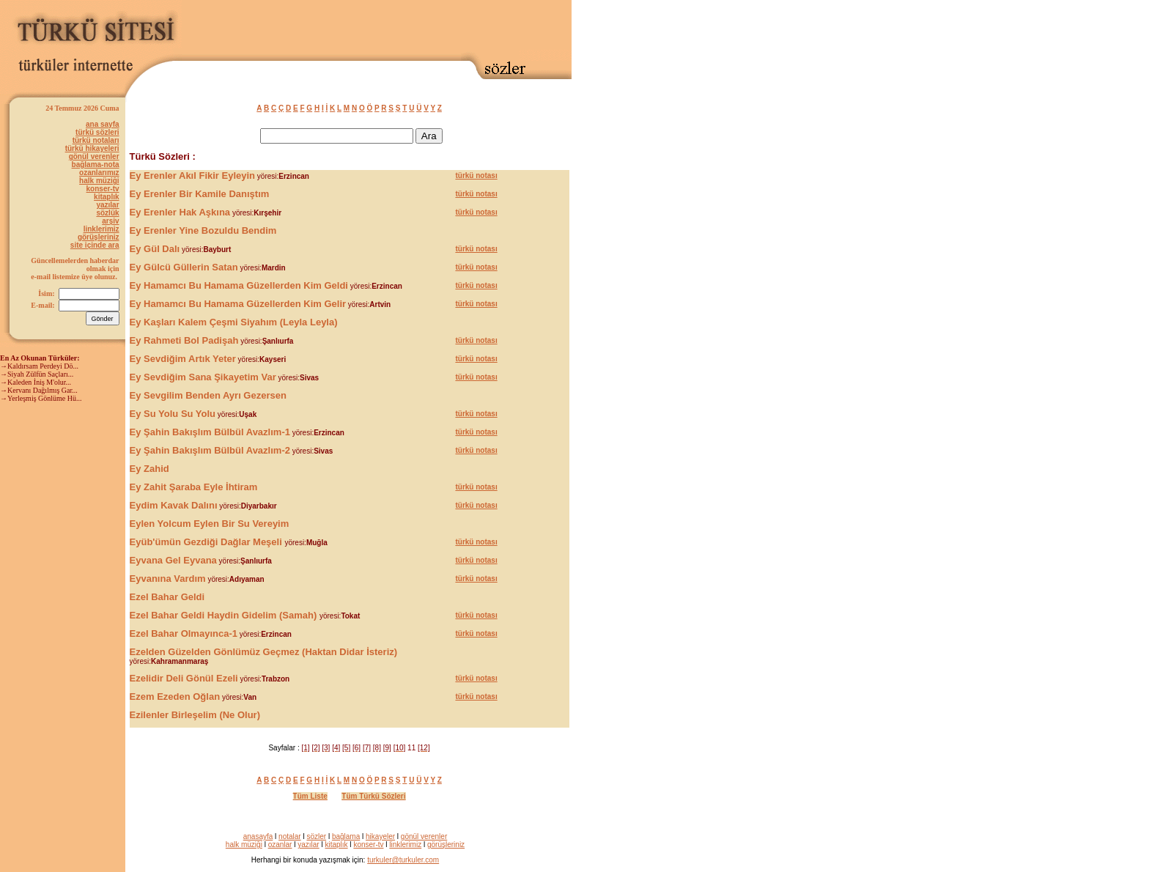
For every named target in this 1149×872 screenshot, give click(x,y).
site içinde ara (94, 245)
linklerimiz (101, 229)
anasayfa (258, 836)
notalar (289, 836)
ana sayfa (102, 124)
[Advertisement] (400, 27)
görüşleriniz (98, 237)
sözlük (107, 213)
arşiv (110, 221)
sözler (316, 836)
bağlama (346, 836)
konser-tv (102, 189)
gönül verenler (94, 156)
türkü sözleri (97, 132)
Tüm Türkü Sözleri (373, 796)
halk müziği (99, 181)
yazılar (107, 205)
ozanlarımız (99, 173)
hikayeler (380, 836)
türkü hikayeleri (92, 148)
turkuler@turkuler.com (403, 860)
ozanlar (280, 844)
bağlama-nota (95, 164)
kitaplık (106, 197)
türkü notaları (96, 140)
